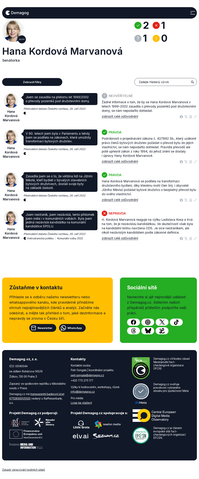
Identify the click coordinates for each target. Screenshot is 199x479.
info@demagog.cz (83, 391)
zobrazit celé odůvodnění (120, 116)
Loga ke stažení (81, 403)
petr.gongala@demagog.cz (87, 375)
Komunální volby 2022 (70, 238)
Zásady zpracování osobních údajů (23, 469)
